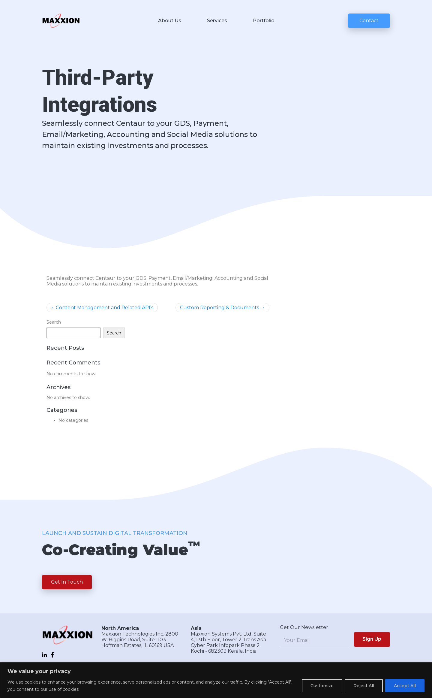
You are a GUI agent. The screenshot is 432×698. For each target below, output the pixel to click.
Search (53, 322)
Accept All (405, 685)
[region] (216, 680)
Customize (322, 685)
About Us (169, 20)
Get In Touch (67, 582)
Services (217, 20)
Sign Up (371, 639)
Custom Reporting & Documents (219, 307)
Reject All (363, 685)
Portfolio (263, 20)
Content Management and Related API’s (104, 307)
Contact (369, 20)
